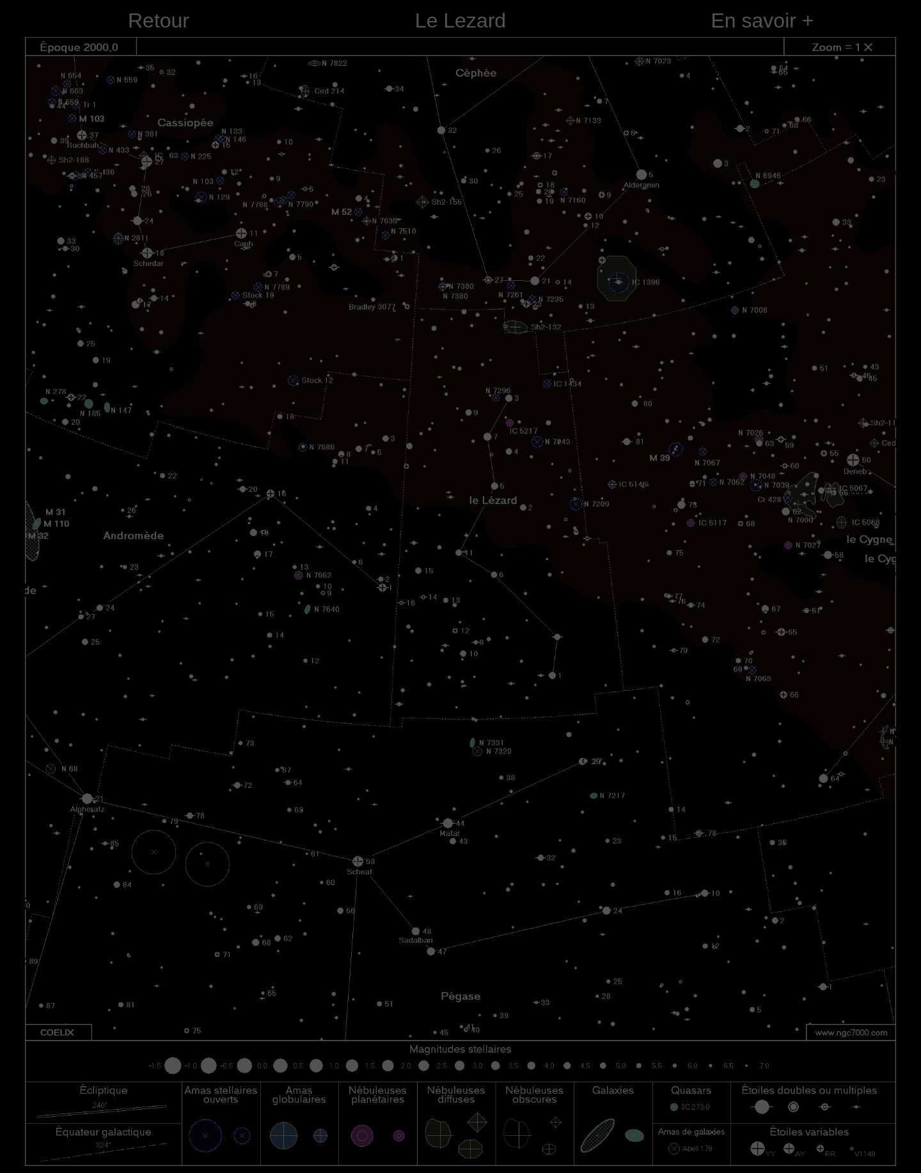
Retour (158, 20)
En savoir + (762, 20)
